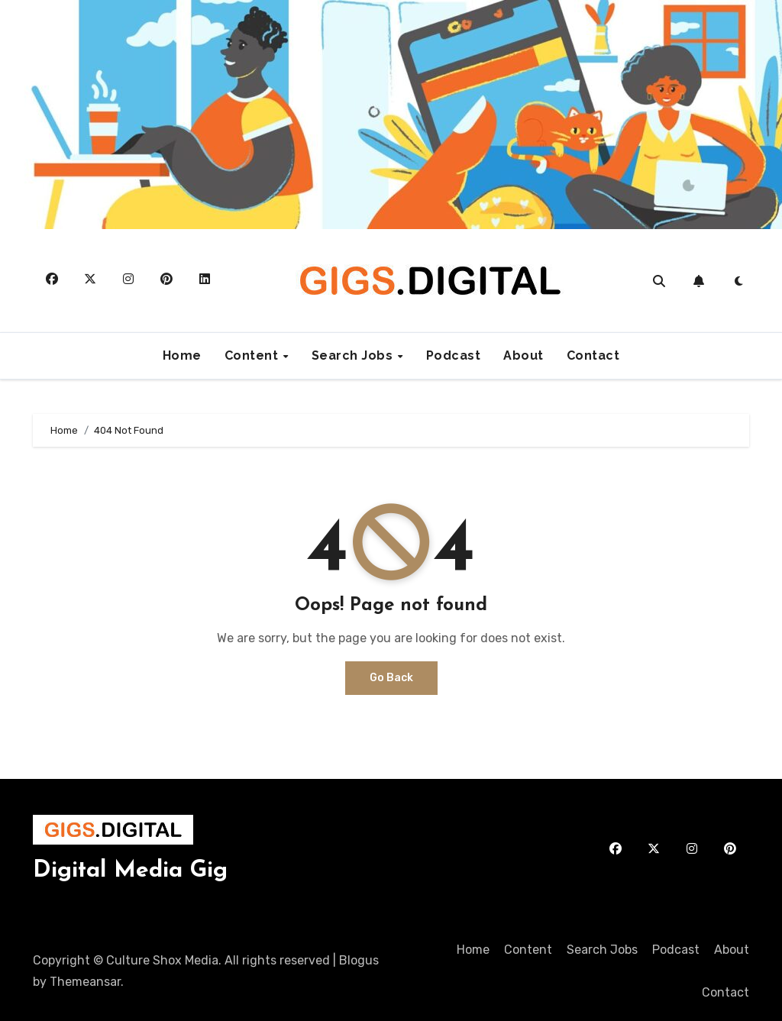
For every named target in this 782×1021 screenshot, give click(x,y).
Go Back (391, 677)
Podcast (453, 355)
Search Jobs (354, 355)
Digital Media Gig (130, 871)
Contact (593, 355)
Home (182, 355)
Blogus (359, 960)
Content (253, 355)
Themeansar (85, 981)
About (523, 355)
